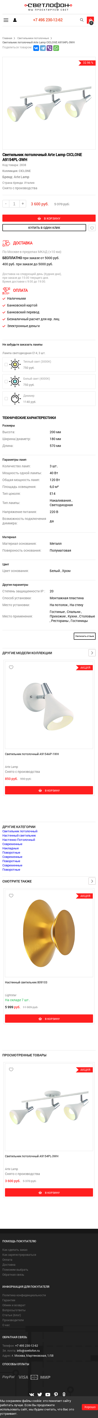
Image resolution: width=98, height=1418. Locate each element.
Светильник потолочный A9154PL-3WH (32, 1156)
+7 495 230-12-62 (48, 19)
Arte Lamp (21, 177)
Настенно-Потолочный (18, 839)
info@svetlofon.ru (28, 1350)
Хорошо (90, 1407)
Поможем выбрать (15, 1269)
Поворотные (11, 852)
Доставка (8, 1264)
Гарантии (8, 1300)
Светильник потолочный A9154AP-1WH (32, 754)
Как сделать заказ (14, 1249)
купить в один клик (44, 228)
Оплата (7, 1259)
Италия (29, 183)
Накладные (10, 848)
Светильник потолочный (19, 831)
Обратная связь (13, 1274)
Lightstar (10, 995)
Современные (12, 844)
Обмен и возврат (13, 1305)
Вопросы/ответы (13, 1310)
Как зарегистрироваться (19, 1254)
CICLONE (24, 171)
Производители (13, 1320)
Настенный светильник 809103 (26, 982)
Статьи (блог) (11, 1315)
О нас (6, 1325)
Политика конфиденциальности (24, 1295)
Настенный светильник (19, 835)
